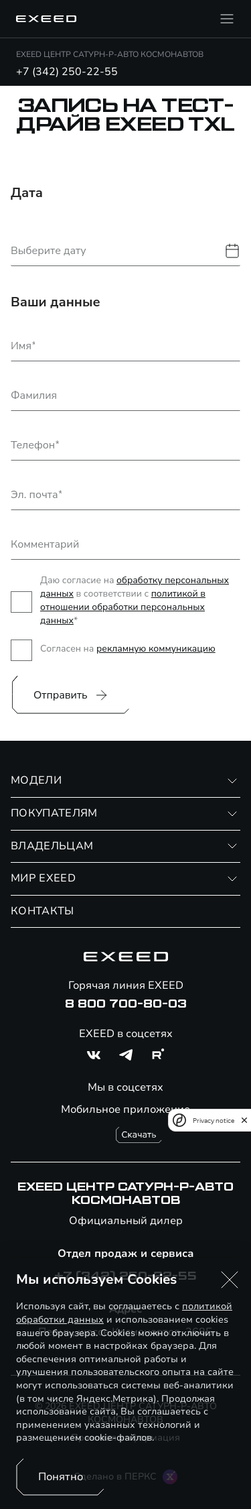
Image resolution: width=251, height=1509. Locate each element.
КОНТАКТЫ (42, 911)
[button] (230, 1280)
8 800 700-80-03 (126, 1004)
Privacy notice (213, 1120)
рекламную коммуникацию (156, 648)
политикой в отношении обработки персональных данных (122, 607)
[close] (244, 1120)
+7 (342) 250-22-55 (67, 71)
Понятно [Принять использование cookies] (60, 1477)
